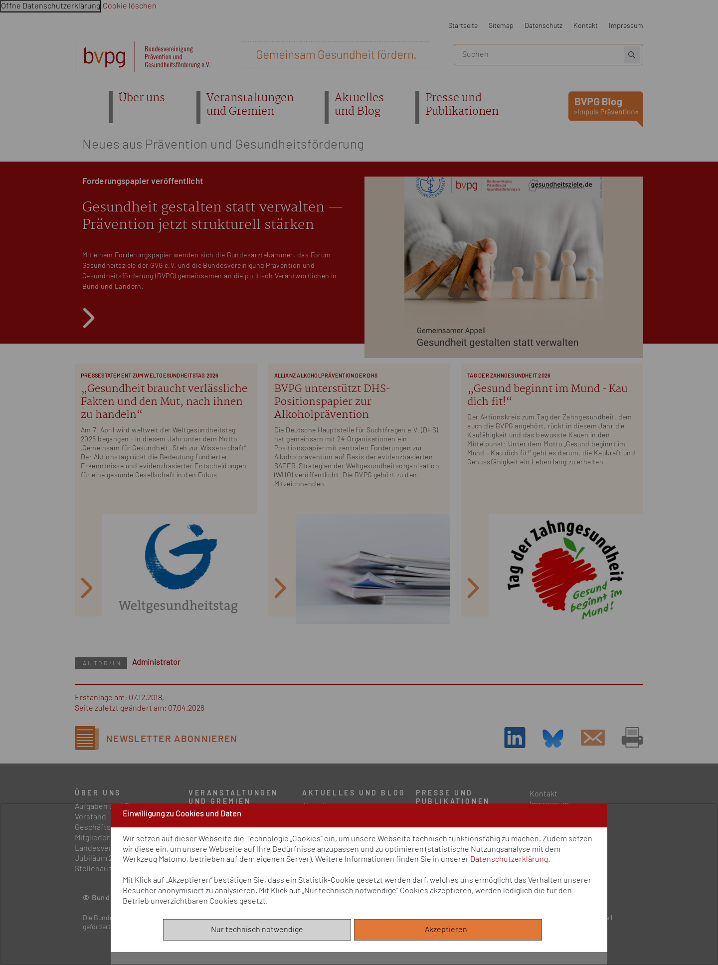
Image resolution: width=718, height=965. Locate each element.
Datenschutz (543, 25)
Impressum (626, 25)
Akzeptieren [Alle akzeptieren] (448, 930)
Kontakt (585, 25)
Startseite (463, 25)
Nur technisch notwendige (257, 930)
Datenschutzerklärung (509, 859)
